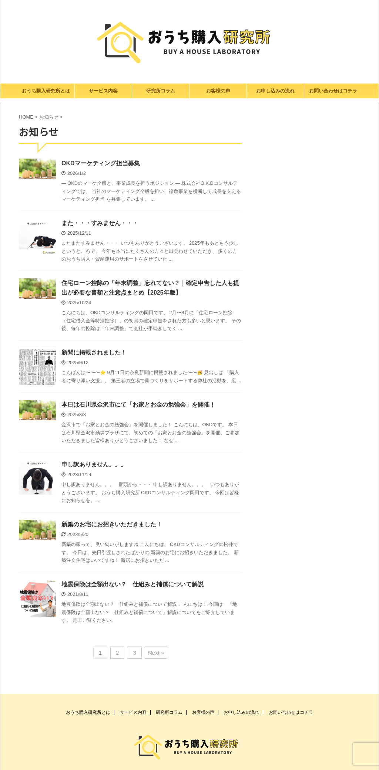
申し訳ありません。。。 (94, 464)
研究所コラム (160, 91)
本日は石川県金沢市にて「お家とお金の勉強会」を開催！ (138, 404)
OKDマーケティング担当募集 (100, 163)
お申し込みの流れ (275, 91)
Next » (156, 652)
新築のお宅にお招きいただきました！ (111, 524)
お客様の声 (218, 91)
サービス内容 (103, 91)
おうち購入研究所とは (46, 91)
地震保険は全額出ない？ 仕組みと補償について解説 (132, 584)
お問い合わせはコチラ (333, 91)
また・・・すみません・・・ (99, 223)
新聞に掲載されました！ (94, 352)
